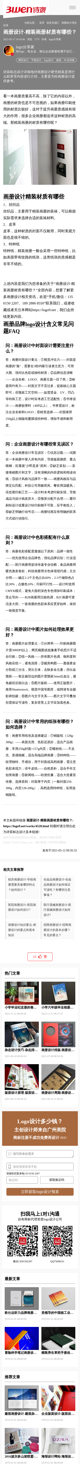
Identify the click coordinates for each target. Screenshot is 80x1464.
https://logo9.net (44, 310)
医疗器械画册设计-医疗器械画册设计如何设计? (57, 910)
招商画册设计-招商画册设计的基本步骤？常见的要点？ (57, 930)
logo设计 (35, 324)
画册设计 (14, 197)
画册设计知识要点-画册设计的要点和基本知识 (22, 930)
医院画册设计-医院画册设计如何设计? (22, 907)
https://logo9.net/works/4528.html (26, 826)
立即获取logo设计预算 (40, 1192)
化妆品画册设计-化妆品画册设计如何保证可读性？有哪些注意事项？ (57, 887)
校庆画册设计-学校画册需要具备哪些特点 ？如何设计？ (22, 884)
